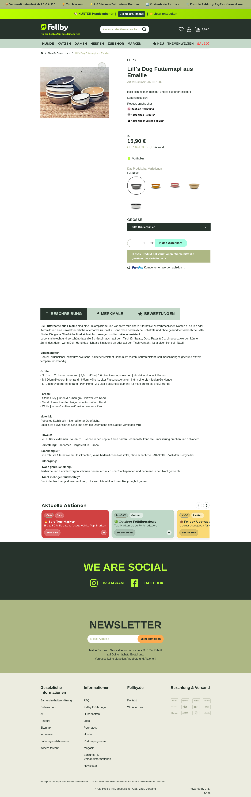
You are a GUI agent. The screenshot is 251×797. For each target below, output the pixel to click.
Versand (159, 147)
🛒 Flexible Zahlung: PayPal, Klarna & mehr (216, 4)
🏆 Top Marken (72, 4)
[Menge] (137, 243)
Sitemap (45, 727)
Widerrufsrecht (49, 748)
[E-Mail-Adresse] (113, 639)
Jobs (87, 721)
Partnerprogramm (95, 741)
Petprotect (90, 727)
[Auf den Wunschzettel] (102, 66)
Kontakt (132, 700)
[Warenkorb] (202, 29)
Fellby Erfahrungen (95, 707)
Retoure (45, 721)
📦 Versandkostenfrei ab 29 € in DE (30, 4)
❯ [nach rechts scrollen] (206, 505)
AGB (43, 714)
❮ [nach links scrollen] (198, 505)
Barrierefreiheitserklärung (56, 700)
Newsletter (90, 765)
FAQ (86, 700)
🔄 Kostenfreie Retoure (162, 4)
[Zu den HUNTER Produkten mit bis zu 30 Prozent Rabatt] (125, 14)
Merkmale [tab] (110, 313)
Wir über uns (135, 707)
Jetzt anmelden (150, 639)
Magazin (89, 748)
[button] (189, 29)
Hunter (88, 734)
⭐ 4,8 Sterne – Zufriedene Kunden (114, 4)
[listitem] (75, 524)
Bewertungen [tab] (156, 313)
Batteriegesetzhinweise (54, 741)
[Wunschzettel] (181, 29)
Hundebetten (92, 714)
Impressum (47, 734)
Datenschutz (48, 707)
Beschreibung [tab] (64, 313)
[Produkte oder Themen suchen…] (120, 29)
